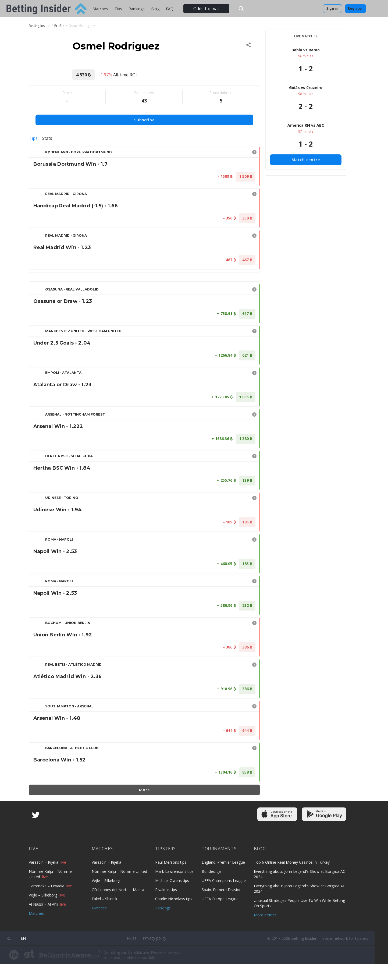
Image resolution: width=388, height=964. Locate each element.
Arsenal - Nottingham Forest (75, 414)
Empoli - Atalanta (63, 373)
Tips (118, 8)
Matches (100, 8)
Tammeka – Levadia (47, 885)
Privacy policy (154, 938)
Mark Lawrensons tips (174, 871)
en (23, 938)
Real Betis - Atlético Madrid (73, 664)
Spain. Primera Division (221, 889)
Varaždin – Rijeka (44, 862)
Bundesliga (211, 871)
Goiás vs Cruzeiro (305, 87)
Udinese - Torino (61, 498)
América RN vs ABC (305, 125)
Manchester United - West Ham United (83, 331)
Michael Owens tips (172, 880)
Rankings (137, 8)
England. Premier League (223, 862)
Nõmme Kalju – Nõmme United (119, 871)
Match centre (305, 159)
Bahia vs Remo (305, 49)
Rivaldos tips (166, 889)
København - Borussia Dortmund (78, 152)
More (144, 789)
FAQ (170, 8)
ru (9, 938)
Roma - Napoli (59, 539)
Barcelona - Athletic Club (71, 748)
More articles (265, 914)
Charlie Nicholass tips (173, 898)
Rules (131, 938)
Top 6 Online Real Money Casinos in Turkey (292, 862)
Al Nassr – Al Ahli (44, 904)
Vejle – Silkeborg (43, 895)
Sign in (332, 8)
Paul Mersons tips (170, 862)
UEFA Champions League (224, 880)
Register (355, 8)
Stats (47, 138)
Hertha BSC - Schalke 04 (69, 456)
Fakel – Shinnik (104, 898)
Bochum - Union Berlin (67, 623)
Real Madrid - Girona (66, 194)
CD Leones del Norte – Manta (118, 889)
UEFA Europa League (220, 898)
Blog (155, 8)
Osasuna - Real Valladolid (72, 289)
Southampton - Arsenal (69, 706)
